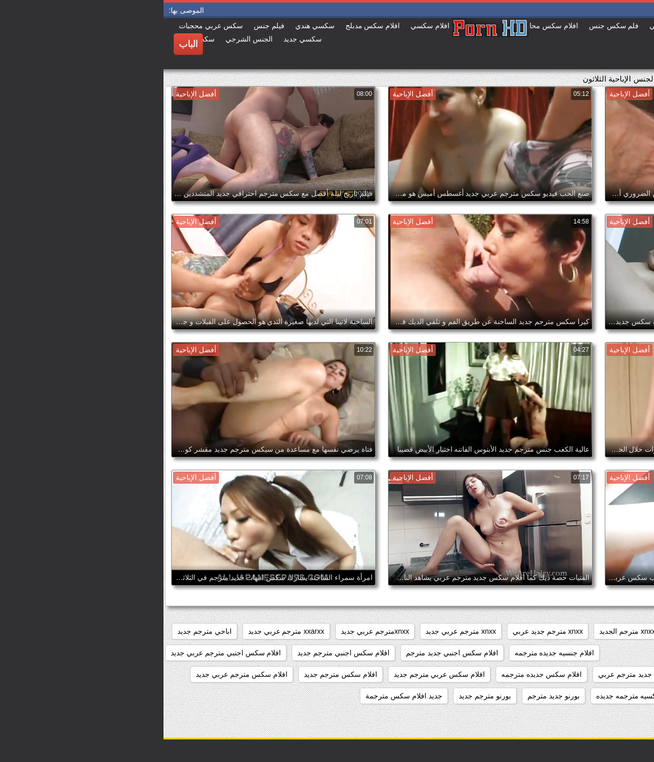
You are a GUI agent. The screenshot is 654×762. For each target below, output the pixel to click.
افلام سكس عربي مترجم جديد (276, 674)
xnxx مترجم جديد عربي (384, 631)
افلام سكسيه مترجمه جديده (474, 696)
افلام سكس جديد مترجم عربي (480, 674)
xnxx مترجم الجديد (464, 631)
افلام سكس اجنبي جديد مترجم (288, 653)
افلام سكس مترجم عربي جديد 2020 (587, 696)
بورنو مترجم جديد (321, 696)
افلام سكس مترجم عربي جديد (78, 674)
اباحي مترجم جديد (41, 631)
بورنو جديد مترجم (390, 696)
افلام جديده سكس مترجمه (601, 653)
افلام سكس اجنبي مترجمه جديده (592, 674)
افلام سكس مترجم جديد (177, 674)
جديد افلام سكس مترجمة (240, 696)
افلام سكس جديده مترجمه (378, 674)
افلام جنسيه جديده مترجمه (391, 653)
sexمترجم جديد (618, 631)
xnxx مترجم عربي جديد (297, 631)
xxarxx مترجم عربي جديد (123, 631)
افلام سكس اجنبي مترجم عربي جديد (62, 653)
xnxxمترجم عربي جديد (211, 631)
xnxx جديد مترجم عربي (543, 631)
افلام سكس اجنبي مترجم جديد (180, 653)
